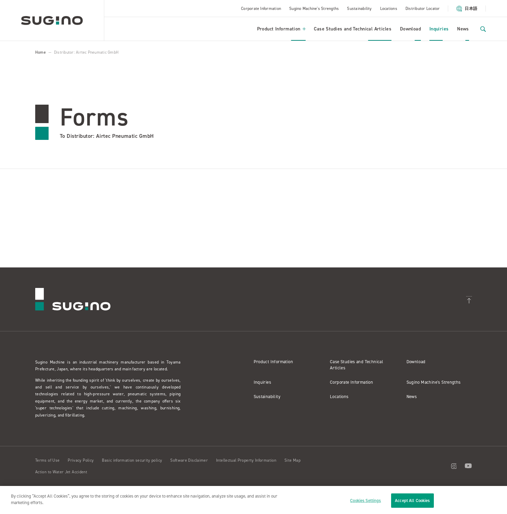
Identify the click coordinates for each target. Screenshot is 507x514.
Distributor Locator (422, 8)
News (463, 29)
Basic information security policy (132, 460)
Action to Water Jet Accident (61, 472)
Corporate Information (261, 8)
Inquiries (439, 29)
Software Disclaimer (189, 460)
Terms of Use (47, 460)
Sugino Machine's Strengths (314, 8)
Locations (388, 8)
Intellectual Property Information (246, 460)
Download (410, 29)
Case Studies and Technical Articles (352, 29)
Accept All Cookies (412, 500)
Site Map (292, 460)
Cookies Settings (365, 500)
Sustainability (359, 8)
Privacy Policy (81, 460)
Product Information (281, 29)
